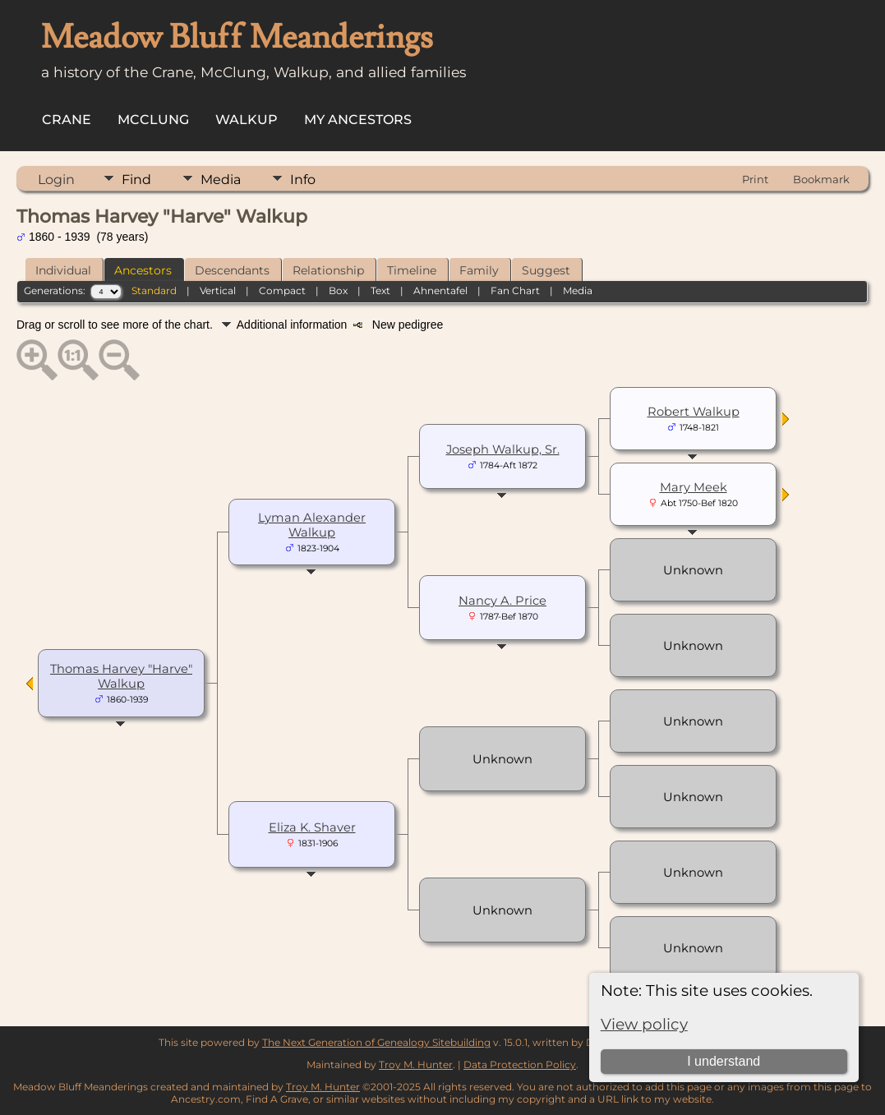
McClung (153, 119)
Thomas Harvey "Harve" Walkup (121, 676)
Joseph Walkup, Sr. (503, 449)
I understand (723, 1061)
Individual (63, 270)
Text (380, 290)
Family (479, 270)
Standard (154, 290)
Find (136, 179)
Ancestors (143, 270)
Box (338, 290)
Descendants (232, 270)
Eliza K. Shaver (312, 827)
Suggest (546, 270)
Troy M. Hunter (416, 1064)
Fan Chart (515, 290)
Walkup (246, 119)
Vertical (218, 290)
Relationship (328, 270)
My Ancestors (358, 119)
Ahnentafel (440, 290)
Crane (66, 119)
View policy (644, 1024)
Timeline (411, 270)
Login (56, 179)
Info (303, 179)
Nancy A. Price (502, 600)
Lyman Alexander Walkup (312, 525)
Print (755, 179)
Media (221, 179)
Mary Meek (693, 487)
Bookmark (821, 179)
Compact (282, 290)
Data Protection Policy (519, 1064)
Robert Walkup (694, 411)
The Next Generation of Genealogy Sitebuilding (376, 1042)
